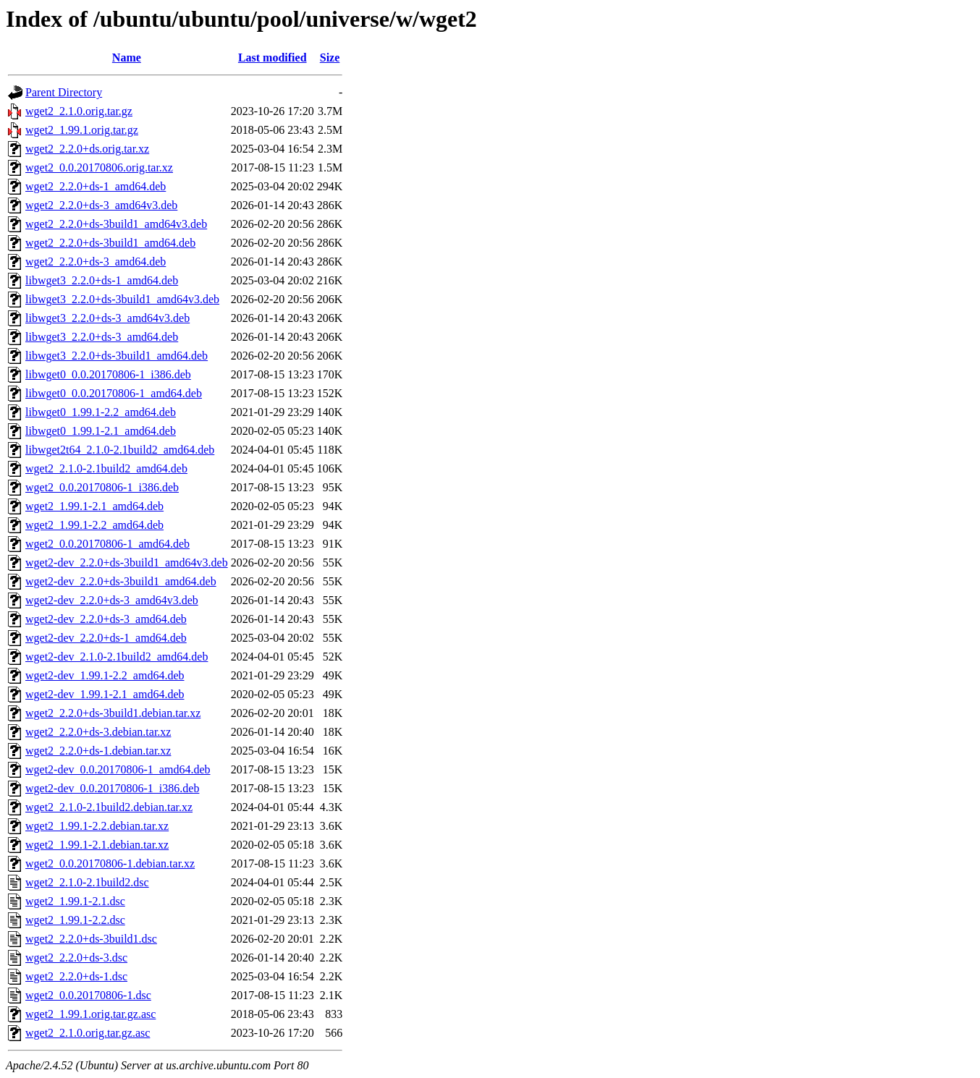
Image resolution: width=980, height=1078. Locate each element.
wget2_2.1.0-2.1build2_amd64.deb (106, 468)
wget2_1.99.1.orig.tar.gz (81, 130)
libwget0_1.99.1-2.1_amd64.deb (100, 431)
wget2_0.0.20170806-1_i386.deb (102, 487)
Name (126, 57)
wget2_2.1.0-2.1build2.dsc (87, 882)
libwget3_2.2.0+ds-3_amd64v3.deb (107, 318)
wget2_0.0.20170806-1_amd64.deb (107, 544)
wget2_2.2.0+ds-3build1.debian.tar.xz (112, 713)
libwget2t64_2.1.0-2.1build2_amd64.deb (119, 449)
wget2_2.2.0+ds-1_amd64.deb (95, 186)
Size (330, 57)
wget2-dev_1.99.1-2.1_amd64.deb (105, 694)
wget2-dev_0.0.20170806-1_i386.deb (112, 788)
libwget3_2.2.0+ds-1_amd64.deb (101, 280)
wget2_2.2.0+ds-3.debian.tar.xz (98, 732)
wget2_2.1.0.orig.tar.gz (78, 111)
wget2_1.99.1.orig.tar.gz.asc (90, 1014)
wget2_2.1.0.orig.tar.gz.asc (87, 1033)
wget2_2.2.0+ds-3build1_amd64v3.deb (116, 224)
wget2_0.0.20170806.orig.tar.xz (99, 167)
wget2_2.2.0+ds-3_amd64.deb (95, 261)
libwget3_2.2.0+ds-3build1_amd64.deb (116, 355)
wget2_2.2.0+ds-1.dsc (76, 976)
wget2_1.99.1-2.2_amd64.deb (94, 525)
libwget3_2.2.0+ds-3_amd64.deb (101, 337)
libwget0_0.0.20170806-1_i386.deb (108, 374)
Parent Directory (63, 92)
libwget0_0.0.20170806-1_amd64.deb (113, 393)
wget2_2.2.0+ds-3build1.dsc (91, 939)
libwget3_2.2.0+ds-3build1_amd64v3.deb (122, 299)
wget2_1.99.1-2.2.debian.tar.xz (97, 826)
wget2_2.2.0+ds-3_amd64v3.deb (101, 205)
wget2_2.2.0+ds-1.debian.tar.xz (98, 750)
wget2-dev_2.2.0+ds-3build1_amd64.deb (120, 581)
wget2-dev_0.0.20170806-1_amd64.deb (118, 769)
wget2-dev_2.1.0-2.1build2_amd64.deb (116, 656)
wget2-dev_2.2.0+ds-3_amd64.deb (106, 619)
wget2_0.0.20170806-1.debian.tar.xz (110, 863)
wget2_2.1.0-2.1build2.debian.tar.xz (109, 807)
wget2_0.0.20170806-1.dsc (88, 995)
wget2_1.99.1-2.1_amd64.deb (94, 506)
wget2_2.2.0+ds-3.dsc (76, 957)
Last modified (272, 57)
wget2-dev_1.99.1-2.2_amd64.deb (105, 675)
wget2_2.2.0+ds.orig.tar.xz (87, 149)
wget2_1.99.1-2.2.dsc (75, 920)
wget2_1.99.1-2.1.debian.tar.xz (97, 845)
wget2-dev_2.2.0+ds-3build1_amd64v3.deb (126, 562)
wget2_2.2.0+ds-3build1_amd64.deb (110, 243)
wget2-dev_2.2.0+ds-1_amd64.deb (106, 638)
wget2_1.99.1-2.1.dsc (75, 901)
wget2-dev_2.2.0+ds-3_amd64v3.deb (111, 600)
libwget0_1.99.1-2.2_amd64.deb (100, 412)
